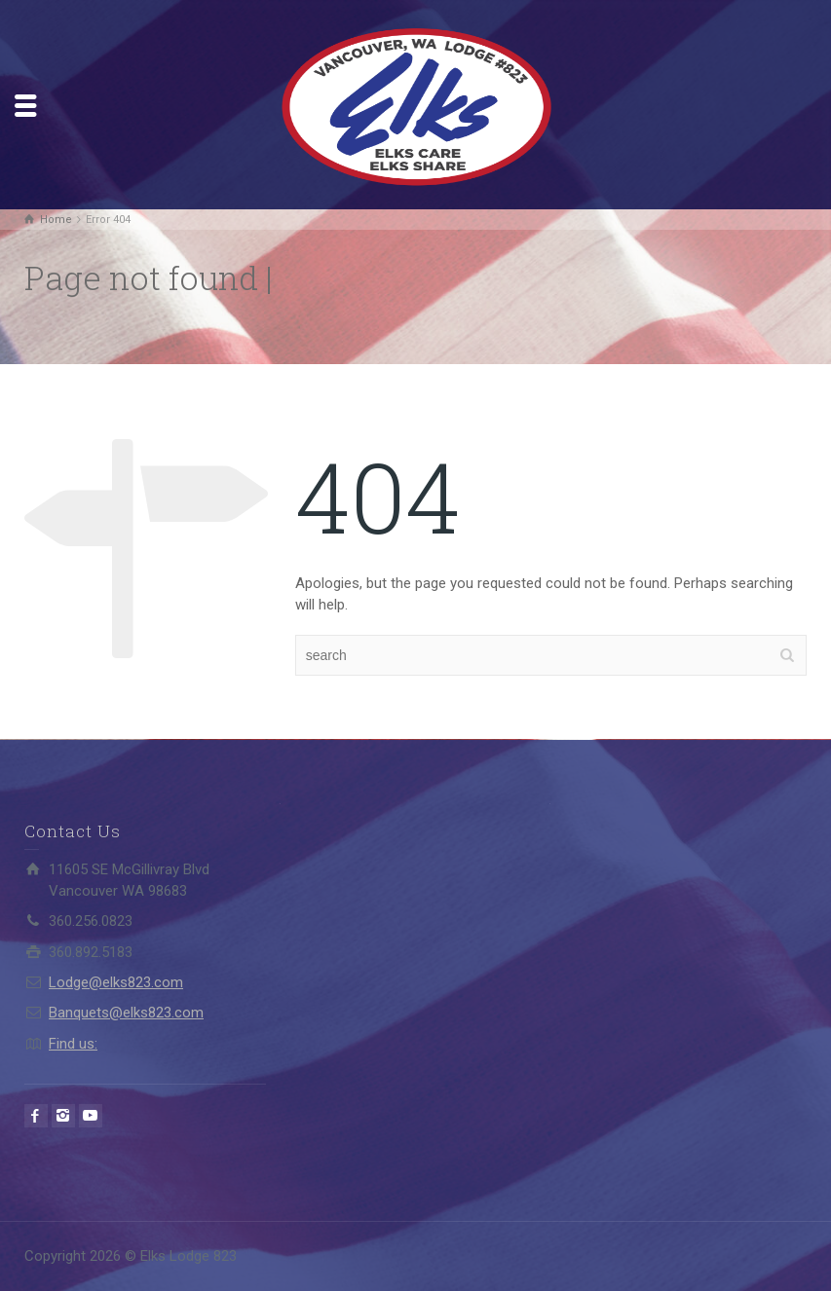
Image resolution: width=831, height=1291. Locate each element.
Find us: (73, 1043)
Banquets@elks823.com (126, 1012)
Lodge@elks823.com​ (116, 982)
